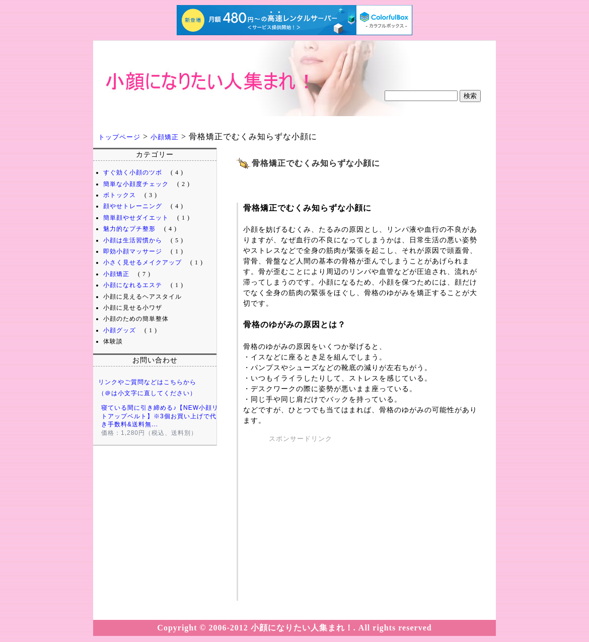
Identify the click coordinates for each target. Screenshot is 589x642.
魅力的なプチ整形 (129, 228)
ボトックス (119, 195)
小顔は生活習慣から (132, 240)
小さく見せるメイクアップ (142, 262)
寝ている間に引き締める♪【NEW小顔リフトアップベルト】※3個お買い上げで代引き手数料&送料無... (163, 416)
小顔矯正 (165, 137)
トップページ (119, 137)
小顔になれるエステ (132, 285)
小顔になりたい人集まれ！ (173, 101)
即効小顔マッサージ (132, 251)
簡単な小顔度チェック (136, 184)
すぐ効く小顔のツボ (132, 172)
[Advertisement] (362, 177)
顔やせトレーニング (132, 206)
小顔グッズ (119, 330)
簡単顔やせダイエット (136, 217)
